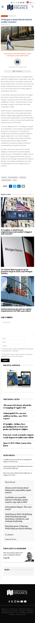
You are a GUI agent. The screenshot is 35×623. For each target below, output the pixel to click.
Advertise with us (25, 609)
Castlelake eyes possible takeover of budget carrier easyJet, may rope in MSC (16, 499)
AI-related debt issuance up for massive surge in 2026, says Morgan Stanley (16, 271)
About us (4, 609)
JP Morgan (23, 177)
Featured (4, 16)
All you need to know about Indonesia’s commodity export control (18, 490)
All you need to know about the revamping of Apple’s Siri (17, 406)
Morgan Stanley (6, 180)
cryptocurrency (13, 177)
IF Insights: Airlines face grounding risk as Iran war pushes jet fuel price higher (15, 427)
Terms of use (21, 614)
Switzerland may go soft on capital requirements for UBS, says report (16, 310)
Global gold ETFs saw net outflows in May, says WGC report (15, 416)
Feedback (30, 611)
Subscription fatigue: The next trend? (18, 508)
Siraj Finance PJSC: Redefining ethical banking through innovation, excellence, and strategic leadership (18, 517)
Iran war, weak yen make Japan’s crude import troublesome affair (18, 436)
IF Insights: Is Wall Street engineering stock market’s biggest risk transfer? (16, 232)
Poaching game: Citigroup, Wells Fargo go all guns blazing (18, 527)
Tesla (14, 180)
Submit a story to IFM (9, 611)
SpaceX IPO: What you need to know (17, 444)
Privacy (11, 614)
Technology (12, 16)
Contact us (14, 609)
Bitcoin (4, 177)
